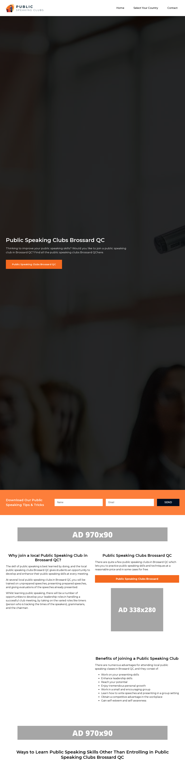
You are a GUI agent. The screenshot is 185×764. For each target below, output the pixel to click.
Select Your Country (145, 7)
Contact (172, 7)
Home (120, 7)
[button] (34, 264)
